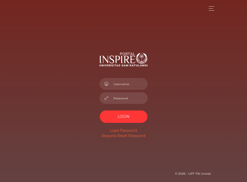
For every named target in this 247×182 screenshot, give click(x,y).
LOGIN (123, 116)
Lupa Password (123, 130)
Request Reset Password (123, 135)
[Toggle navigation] (210, 8)
